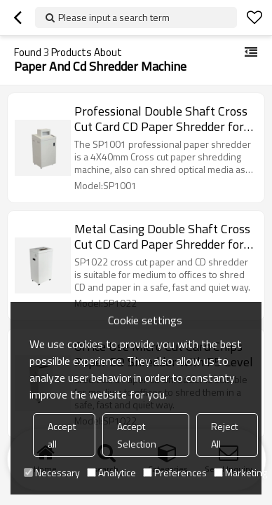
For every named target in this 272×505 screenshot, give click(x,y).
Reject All (224, 435)
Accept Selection (136, 435)
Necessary (52, 472)
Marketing (240, 472)
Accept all (62, 435)
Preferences (175, 472)
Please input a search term (114, 17)
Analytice (111, 472)
